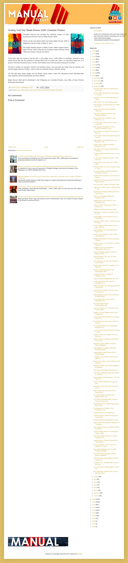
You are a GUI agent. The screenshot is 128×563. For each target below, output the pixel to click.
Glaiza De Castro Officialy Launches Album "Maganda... (105, 344)
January (96, 496)
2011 (94, 513)
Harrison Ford (28, 90)
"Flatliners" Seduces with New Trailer (105, 209)
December (97, 78)
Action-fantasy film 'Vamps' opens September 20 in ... (104, 300)
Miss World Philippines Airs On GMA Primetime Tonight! (105, 450)
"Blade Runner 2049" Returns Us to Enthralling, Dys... (105, 201)
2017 (94, 76)
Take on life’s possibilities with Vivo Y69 (106, 278)
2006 (94, 526)
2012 (94, 510)
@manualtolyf (98, 31)
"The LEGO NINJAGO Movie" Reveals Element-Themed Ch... (105, 400)
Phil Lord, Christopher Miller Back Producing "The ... (104, 197)
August (96, 476)
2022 (94, 62)
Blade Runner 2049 (18, 90)
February (97, 493)
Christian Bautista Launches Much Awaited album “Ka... (104, 396)
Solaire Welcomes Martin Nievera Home (106, 420)
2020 (94, 67)
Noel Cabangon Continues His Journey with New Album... (106, 472)
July (95, 479)
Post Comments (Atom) (24, 150)
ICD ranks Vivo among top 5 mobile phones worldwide (105, 454)
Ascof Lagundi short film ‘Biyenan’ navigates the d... (104, 282)
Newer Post (12, 147)
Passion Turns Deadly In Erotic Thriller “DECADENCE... (105, 235)
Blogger (80, 554)
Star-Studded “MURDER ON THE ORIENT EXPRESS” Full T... (104, 127)
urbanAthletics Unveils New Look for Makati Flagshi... (105, 353)
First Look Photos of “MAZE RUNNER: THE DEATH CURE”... (106, 172)
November (97, 81)
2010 (94, 515)
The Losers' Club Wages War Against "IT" (106, 370)
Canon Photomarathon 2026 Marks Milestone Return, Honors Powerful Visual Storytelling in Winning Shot (51, 196)
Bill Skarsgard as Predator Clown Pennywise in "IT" (104, 409)
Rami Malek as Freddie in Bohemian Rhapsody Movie (105, 348)
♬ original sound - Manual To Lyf (104, 43)
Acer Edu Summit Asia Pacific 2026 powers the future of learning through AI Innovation (45, 156)
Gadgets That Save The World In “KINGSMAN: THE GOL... (104, 248)
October (96, 83)
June (95, 482)
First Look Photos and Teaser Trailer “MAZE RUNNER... (105, 114)
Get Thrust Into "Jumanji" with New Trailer (106, 184)
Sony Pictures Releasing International (51, 90)
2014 (94, 504)
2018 (94, 73)
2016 (94, 499)
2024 (94, 56)
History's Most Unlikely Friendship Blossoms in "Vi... (104, 145)
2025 (94, 53)
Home (46, 147)
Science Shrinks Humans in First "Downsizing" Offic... (104, 270)
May (95, 485)
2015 (94, 502)
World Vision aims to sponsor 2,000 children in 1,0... (105, 119)
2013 (94, 507)
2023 (94, 59)
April (95, 487)
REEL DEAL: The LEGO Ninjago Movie (106, 102)
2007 (94, 524)
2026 (94, 51)
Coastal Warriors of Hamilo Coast (104, 413)
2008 (94, 521)
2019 (94, 70)
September (97, 86)
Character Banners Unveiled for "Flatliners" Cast (103, 275)
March (96, 490)
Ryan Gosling (37, 90)
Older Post (80, 147)
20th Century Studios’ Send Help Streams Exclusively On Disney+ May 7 (40, 186)
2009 (94, 518)
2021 (94, 65)
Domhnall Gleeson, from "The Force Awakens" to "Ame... (105, 445)
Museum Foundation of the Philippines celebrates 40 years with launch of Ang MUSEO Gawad (47, 166)
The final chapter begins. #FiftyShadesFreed (101, 304)
